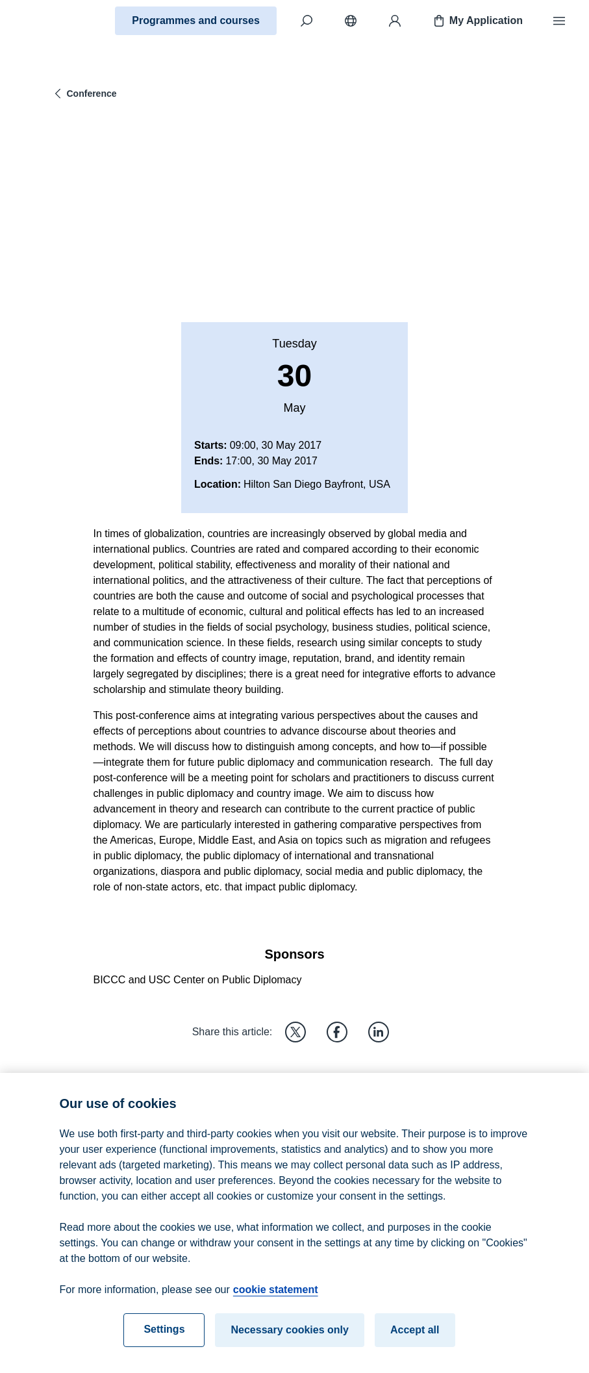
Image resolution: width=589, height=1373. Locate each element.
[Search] (306, 20)
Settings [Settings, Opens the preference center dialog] (164, 1337)
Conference (84, 93)
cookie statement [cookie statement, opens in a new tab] (275, 1298)
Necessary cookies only (289, 1338)
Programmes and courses (196, 20)
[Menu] (559, 20)
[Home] (56, 20)
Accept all (415, 1338)
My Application (477, 21)
